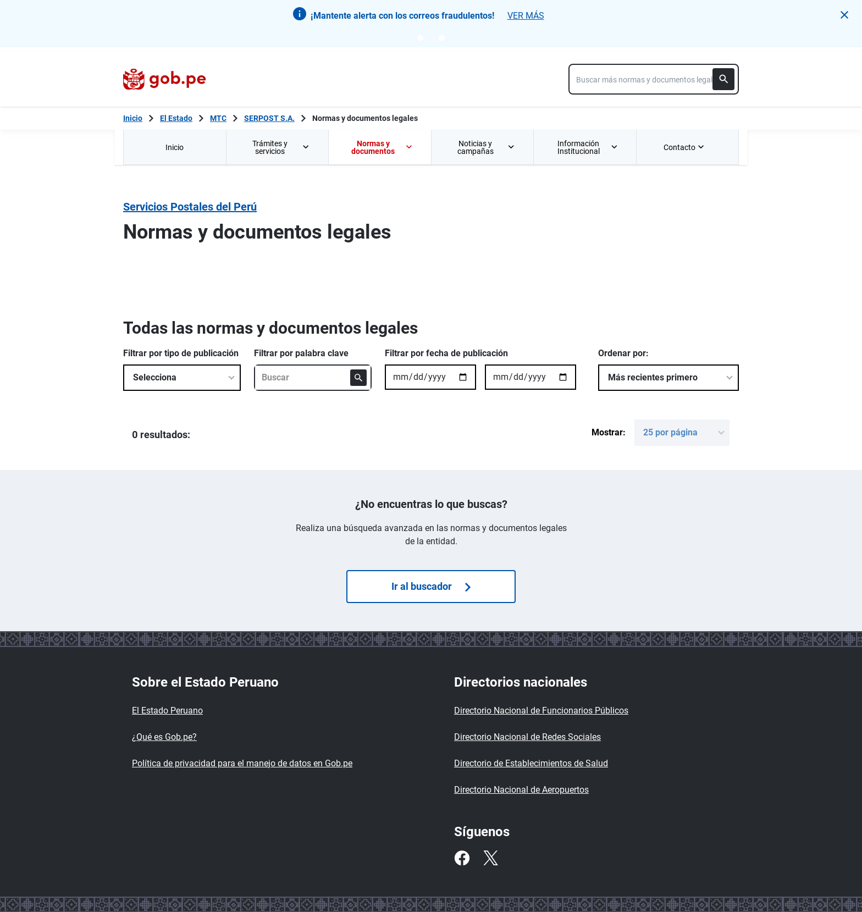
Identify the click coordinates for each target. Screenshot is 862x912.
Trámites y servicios (281, 147)
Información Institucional (587, 147)
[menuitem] (174, 147)
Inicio (174, 147)
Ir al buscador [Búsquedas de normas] (431, 586)
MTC (218, 118)
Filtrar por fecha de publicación (446, 353)
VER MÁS (525, 15)
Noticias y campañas (486, 147)
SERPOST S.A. (269, 118)
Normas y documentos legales (365, 118)
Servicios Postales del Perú (190, 206)
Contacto (685, 147)
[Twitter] (490, 858)
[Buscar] (723, 79)
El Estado (176, 118)
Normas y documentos (382, 147)
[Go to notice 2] (441, 38)
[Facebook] (461, 858)
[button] (844, 15)
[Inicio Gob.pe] (132, 118)
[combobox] (653, 79)
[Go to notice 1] (420, 38)
